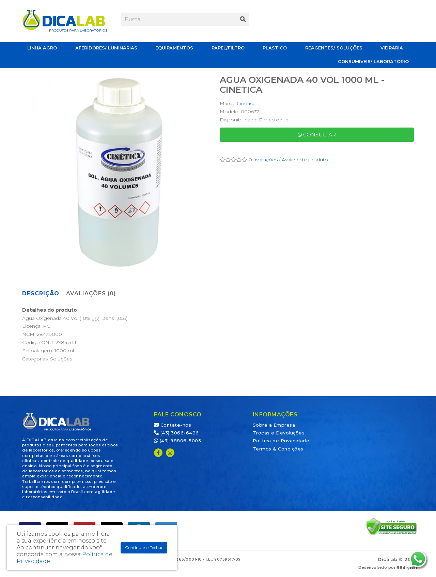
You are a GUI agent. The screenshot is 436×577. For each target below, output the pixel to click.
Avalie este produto (305, 160)
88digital (407, 567)
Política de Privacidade (281, 440)
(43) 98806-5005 (177, 440)
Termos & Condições (278, 449)
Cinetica (246, 103)
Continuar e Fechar (144, 547)
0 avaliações (263, 160)
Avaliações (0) (91, 293)
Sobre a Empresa (274, 425)
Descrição (40, 293)
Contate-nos (172, 425)
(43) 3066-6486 (176, 432)
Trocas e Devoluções (279, 432)
